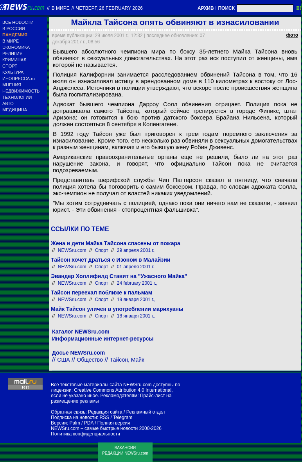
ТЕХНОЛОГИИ (17, 97)
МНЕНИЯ (11, 84)
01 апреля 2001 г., (136, 266)
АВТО (8, 103)
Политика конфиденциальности (85, 434)
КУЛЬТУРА (12, 72)
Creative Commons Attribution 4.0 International (122, 390)
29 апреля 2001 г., (136, 250)
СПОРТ (9, 66)
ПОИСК (226, 8)
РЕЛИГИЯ (12, 53)
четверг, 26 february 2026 (109, 8)
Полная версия (113, 423)
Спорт (101, 250)
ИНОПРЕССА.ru (18, 78)
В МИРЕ (10, 41)
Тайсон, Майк (127, 360)
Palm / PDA (81, 423)
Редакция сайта (105, 412)
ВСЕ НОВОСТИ (18, 22)
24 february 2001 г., (137, 283)
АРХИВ (206, 8)
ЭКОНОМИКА (16, 47)
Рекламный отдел (145, 412)
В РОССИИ (13, 28)
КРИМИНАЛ (14, 59)
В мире (61, 8)
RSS (104, 417)
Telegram (122, 417)
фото (292, 35)
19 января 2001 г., (136, 299)
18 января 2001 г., (136, 316)
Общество (90, 360)
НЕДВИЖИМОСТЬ (21, 91)
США (63, 360)
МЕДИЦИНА (14, 109)
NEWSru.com (72, 250)
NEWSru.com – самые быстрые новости (94, 428)
